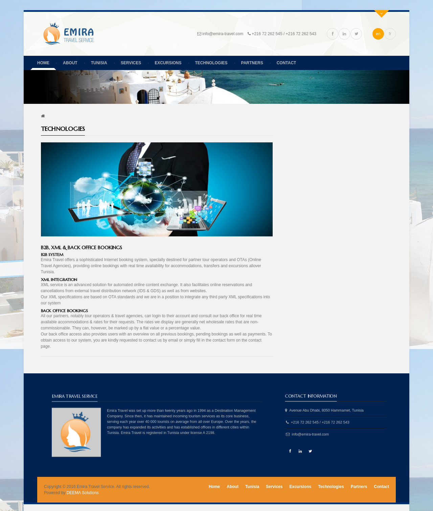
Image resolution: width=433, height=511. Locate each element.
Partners (252, 63)
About (70, 63)
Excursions (168, 63)
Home (43, 63)
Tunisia (99, 63)
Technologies (211, 63)
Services (131, 63)
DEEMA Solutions (83, 492)
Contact (286, 63)
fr (390, 33)
